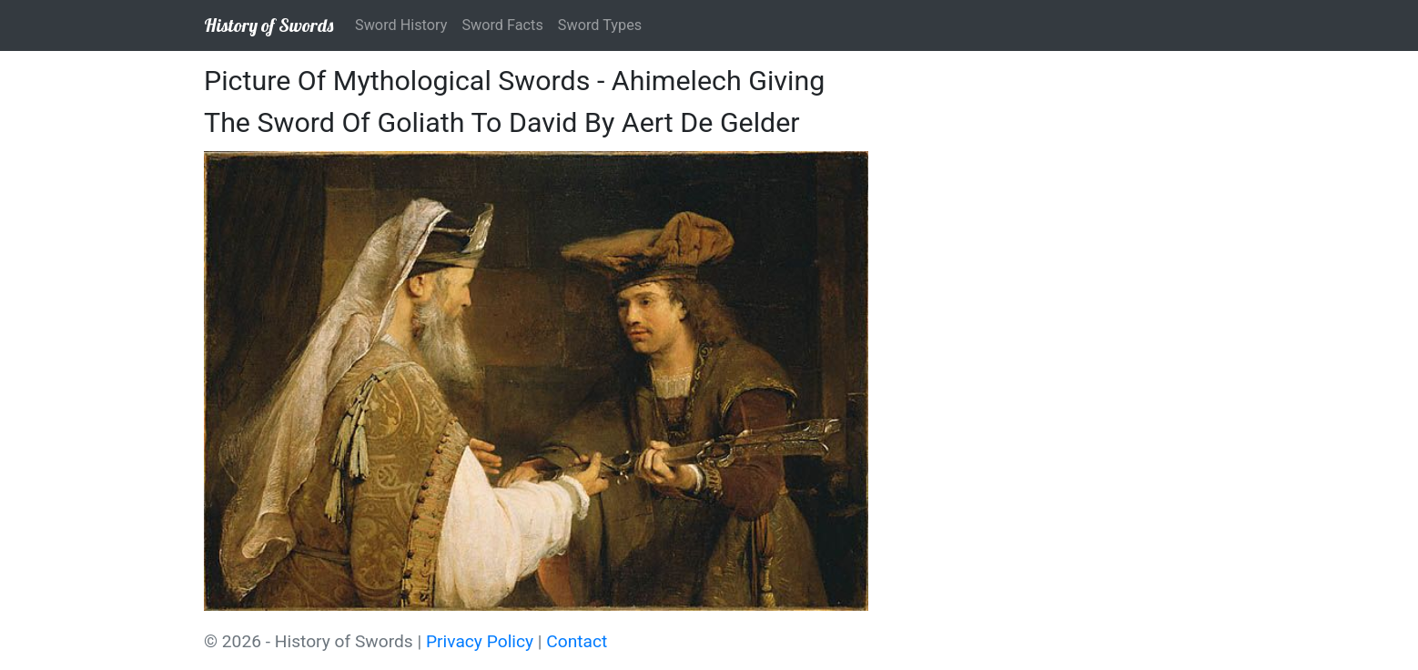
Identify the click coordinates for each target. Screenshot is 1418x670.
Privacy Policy (479, 641)
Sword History (401, 25)
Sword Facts (501, 25)
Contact (576, 641)
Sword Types (600, 25)
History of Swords (268, 25)
